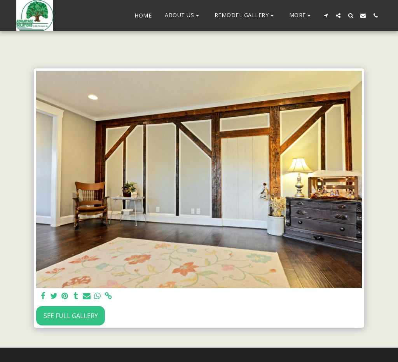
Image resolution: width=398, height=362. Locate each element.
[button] (183, 15)
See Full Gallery (71, 315)
